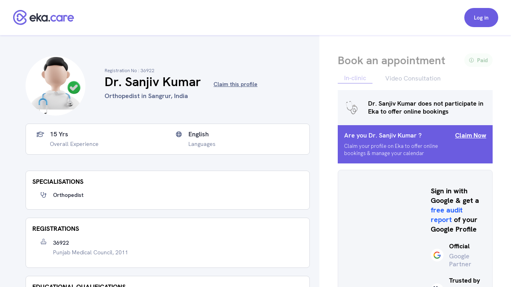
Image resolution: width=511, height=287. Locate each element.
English (198, 134)
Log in (481, 17)
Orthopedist (68, 195)
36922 (61, 242)
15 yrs (59, 134)
